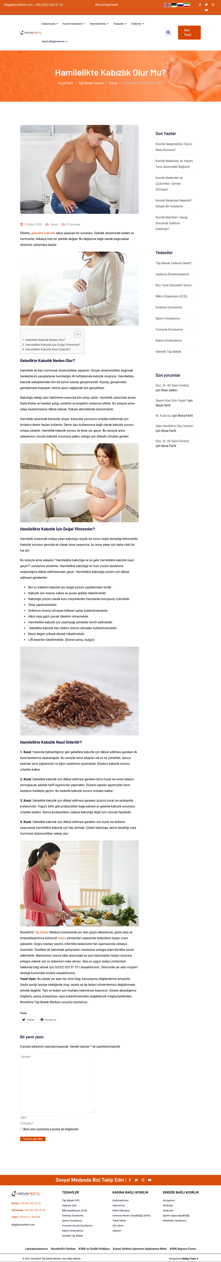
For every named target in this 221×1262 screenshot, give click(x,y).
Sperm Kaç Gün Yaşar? (171, 400)
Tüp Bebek (41, 932)
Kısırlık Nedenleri (72, 23)
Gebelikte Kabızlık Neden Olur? (45, 340)
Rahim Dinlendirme (169, 340)
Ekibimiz (136, 23)
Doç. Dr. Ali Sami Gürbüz (172, 385)
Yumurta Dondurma (169, 329)
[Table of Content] (77, 334)
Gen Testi (187, 32)
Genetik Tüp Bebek (168, 351)
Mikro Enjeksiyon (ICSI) (172, 296)
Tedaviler (118, 23)
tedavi (62, 938)
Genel (54, 224)
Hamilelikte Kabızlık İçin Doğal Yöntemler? (52, 344)
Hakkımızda (48, 23)
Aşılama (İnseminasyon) (172, 274)
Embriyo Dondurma (169, 307)
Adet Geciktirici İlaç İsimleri (174, 426)
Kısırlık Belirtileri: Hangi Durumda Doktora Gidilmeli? (172, 223)
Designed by (183, 1258)
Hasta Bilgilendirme (53, 41)
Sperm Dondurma (168, 318)
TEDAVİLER (70, 1192)
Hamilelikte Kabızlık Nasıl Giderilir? (48, 349)
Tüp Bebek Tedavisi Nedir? (174, 263)
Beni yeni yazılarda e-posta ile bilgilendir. (51, 1129)
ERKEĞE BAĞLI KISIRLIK (181, 1192)
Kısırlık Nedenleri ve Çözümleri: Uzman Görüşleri (169, 183)
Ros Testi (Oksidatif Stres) (174, 285)
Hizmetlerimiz (98, 23)
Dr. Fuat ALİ (164, 415)
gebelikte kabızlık (43, 233)
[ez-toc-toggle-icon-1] (76, 334)
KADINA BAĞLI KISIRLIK (130, 1192)
